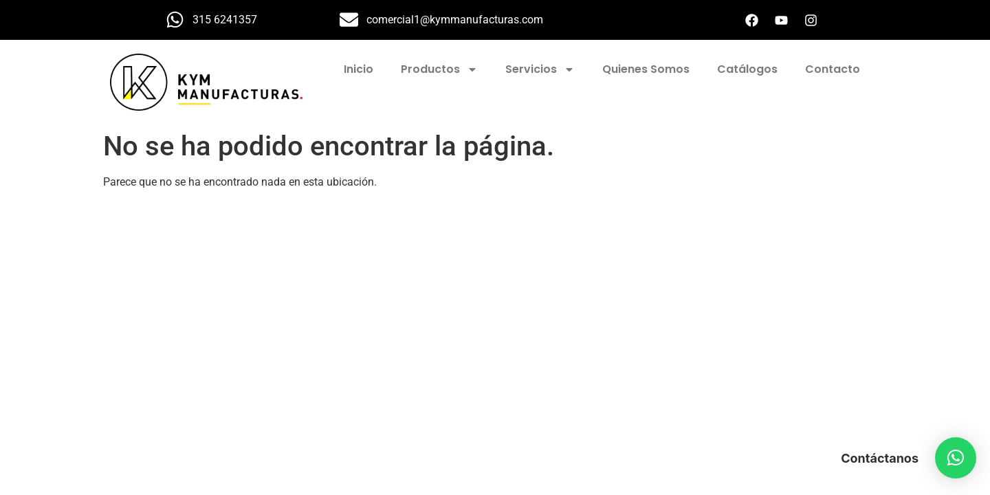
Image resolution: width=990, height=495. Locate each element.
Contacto (832, 69)
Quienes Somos (646, 69)
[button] (955, 457)
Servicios (540, 69)
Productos (439, 69)
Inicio (358, 69)
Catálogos (747, 69)
